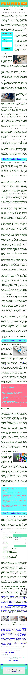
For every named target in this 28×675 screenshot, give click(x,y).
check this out (4, 364)
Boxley (10, 644)
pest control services (21, 600)
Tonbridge (16, 634)
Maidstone (24, 628)
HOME (10, 6)
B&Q (12, 382)
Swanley (3, 643)
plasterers (8, 595)
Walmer (2, 638)
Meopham (3, 630)
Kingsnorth (3, 644)
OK (19, 671)
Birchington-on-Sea (5, 629)
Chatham (24, 633)
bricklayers (11, 601)
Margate (7, 638)
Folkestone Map (4, 654)
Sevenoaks (24, 634)
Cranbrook (12, 638)
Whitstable (3, 637)
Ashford (3, 642)
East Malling (22, 629)
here (24, 362)
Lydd (21, 633)
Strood (10, 634)
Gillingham (3, 639)
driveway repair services (7, 596)
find (5, 516)
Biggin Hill (23, 635)
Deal (14, 637)
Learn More (14, 671)
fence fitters (20, 603)
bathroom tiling (20, 612)
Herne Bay (15, 629)
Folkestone (24, 162)
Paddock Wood (15, 633)
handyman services (11, 611)
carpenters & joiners (6, 602)
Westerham (3, 634)
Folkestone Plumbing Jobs (16, 648)
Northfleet (9, 643)
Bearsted (10, 637)
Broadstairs (23, 643)
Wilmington (8, 630)
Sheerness (19, 630)
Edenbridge (16, 640)
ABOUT (16, 6)
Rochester (16, 643)
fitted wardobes (21, 610)
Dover (11, 640)
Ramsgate (24, 638)
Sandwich (3, 633)
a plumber (13, 589)
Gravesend (24, 642)
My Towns (2, 671)
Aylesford (19, 637)
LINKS (13, 6)
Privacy (26, 664)
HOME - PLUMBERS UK (14, 660)
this (10, 366)
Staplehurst (16, 642)
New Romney (18, 638)
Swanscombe (10, 635)
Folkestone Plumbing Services (11, 532)
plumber (3, 89)
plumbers (16, 67)
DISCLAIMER (24, 6)
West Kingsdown (17, 639)
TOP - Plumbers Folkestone (7, 652)
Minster (14, 630)
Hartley (24, 639)
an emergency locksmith (21, 597)
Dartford (16, 635)
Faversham (24, 640)
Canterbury (8, 633)
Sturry (9, 639)
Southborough (4, 640)
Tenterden (9, 642)
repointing (3, 597)
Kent (15, 628)
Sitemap (2, 664)
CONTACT (20, 6)
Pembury (24, 637)
